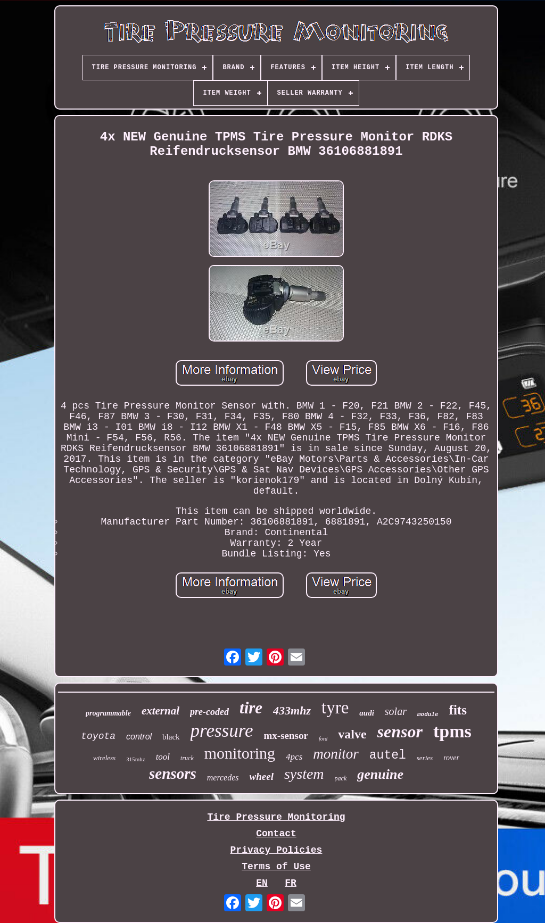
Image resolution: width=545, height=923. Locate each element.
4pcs (294, 757)
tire (251, 708)
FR (290, 883)
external (160, 710)
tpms (452, 731)
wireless (104, 758)
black (170, 737)
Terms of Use (276, 866)
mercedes (223, 777)
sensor (400, 731)
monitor (336, 754)
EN (262, 883)
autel (387, 755)
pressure (222, 730)
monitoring (239, 753)
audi (366, 713)
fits (458, 710)
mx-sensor (286, 735)
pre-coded (209, 711)
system (304, 774)
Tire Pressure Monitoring (276, 817)
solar (396, 711)
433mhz (292, 710)
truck (187, 758)
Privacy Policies (276, 850)
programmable (108, 713)
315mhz (135, 759)
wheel (262, 776)
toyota (98, 736)
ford (323, 739)
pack (341, 778)
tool (163, 757)
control (139, 736)
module (428, 714)
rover (451, 758)
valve (352, 734)
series (425, 758)
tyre (335, 707)
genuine (380, 774)
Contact (276, 833)
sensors (172, 773)
